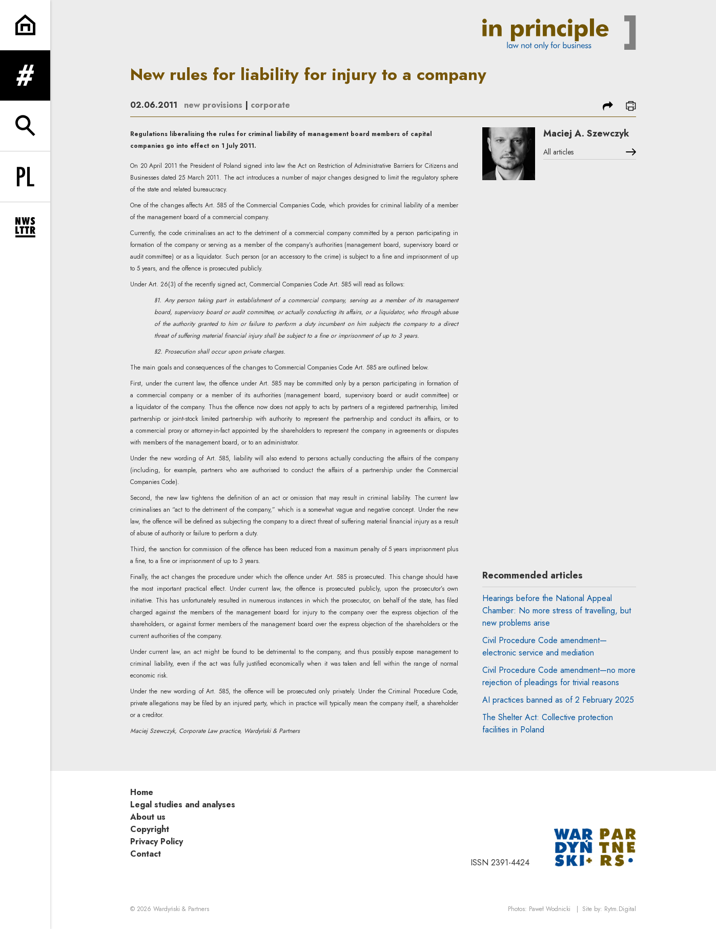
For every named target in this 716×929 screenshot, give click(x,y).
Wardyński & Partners (181, 909)
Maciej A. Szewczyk (586, 133)
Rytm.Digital (620, 909)
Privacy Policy (156, 841)
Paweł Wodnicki (549, 909)
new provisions (213, 105)
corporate (270, 105)
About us (148, 817)
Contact (145, 854)
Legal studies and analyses (182, 804)
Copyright (149, 829)
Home (141, 792)
